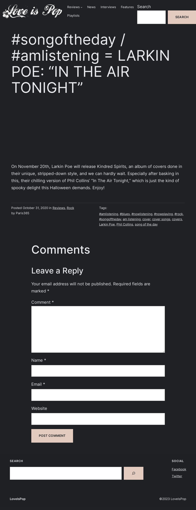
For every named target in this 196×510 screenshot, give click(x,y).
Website (39, 408)
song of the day (146, 224)
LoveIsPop (17, 499)
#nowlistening (142, 214)
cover (146, 219)
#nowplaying (163, 214)
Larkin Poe (107, 224)
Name (38, 360)
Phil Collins (124, 224)
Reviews (59, 208)
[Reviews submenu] (81, 7)
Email (38, 384)
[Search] (133, 473)
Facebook (179, 469)
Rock (70, 208)
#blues (125, 214)
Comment (42, 302)
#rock (179, 214)
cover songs (161, 219)
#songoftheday (110, 219)
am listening (132, 219)
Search (144, 6)
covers (177, 219)
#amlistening (108, 214)
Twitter (177, 476)
